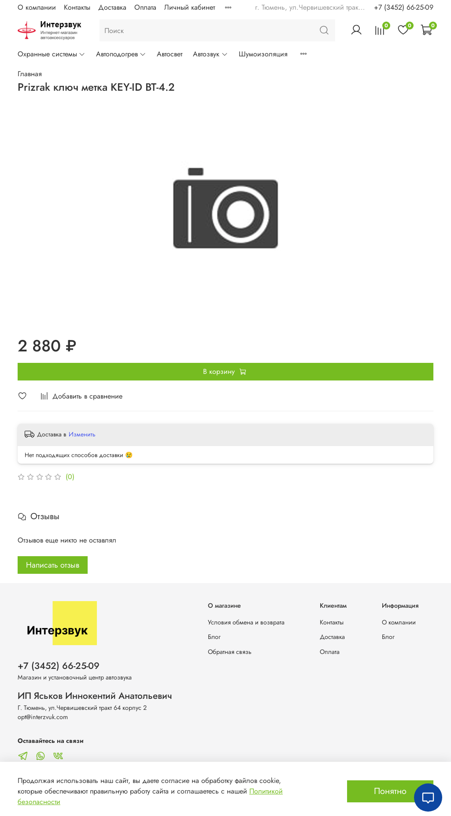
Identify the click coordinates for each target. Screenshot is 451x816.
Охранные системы (51, 54)
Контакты (77, 7)
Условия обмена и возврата (246, 622)
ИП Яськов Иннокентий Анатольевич (95, 695)
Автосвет (169, 54)
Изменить (82, 434)
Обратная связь (229, 651)
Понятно (390, 791)
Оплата (145, 7)
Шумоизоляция (263, 54)
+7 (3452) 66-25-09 (403, 7)
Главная (30, 74)
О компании (37, 7)
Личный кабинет (189, 7)
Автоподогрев (121, 54)
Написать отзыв (52, 565)
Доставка (112, 7)
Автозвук (210, 54)
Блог (214, 636)
